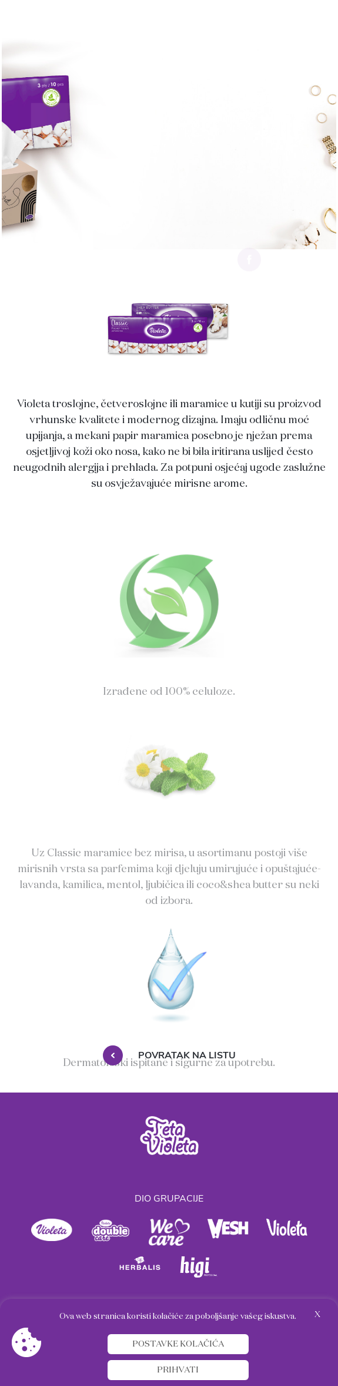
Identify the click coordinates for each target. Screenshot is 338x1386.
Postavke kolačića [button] (178, 1344)
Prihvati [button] (178, 1370)
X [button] (317, 1315)
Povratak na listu (169, 1055)
